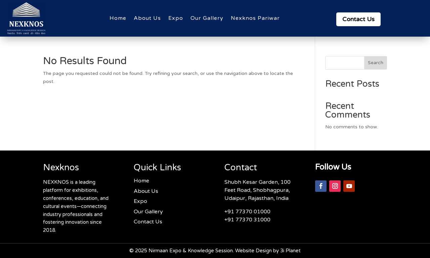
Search (375, 63)
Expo (175, 18)
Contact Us (358, 19)
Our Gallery (206, 18)
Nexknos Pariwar (255, 18)
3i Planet (290, 251)
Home (118, 18)
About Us (147, 18)
